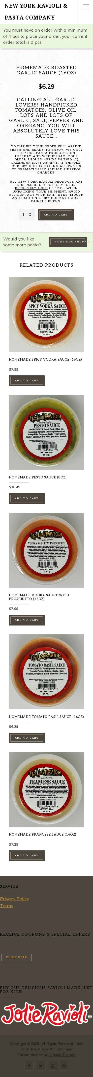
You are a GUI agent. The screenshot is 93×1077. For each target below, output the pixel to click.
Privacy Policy (14, 898)
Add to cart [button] (27, 380)
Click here (16, 957)
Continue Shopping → (71, 241)
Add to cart (56, 214)
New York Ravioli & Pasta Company (36, 12)
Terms (6, 905)
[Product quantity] (27, 214)
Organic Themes (62, 1055)
